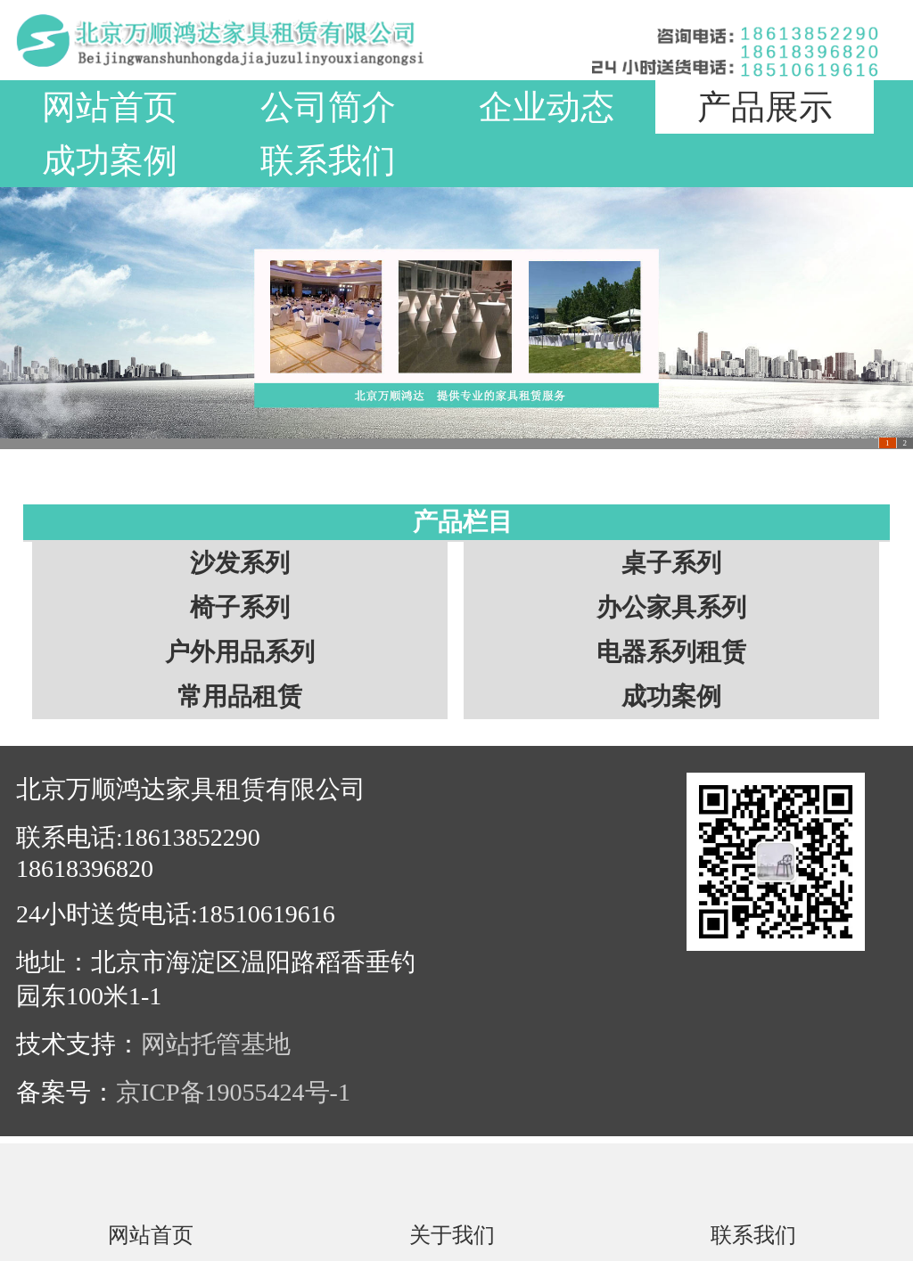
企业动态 (546, 107)
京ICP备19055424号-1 (233, 1092)
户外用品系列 (240, 652)
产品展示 (765, 107)
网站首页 (109, 107)
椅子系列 (240, 607)
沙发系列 (240, 563)
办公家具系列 (671, 607)
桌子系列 (671, 563)
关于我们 (452, 1234)
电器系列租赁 (671, 652)
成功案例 (109, 160)
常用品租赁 (239, 696)
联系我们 (328, 160)
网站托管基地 (216, 1044)
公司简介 (328, 107)
